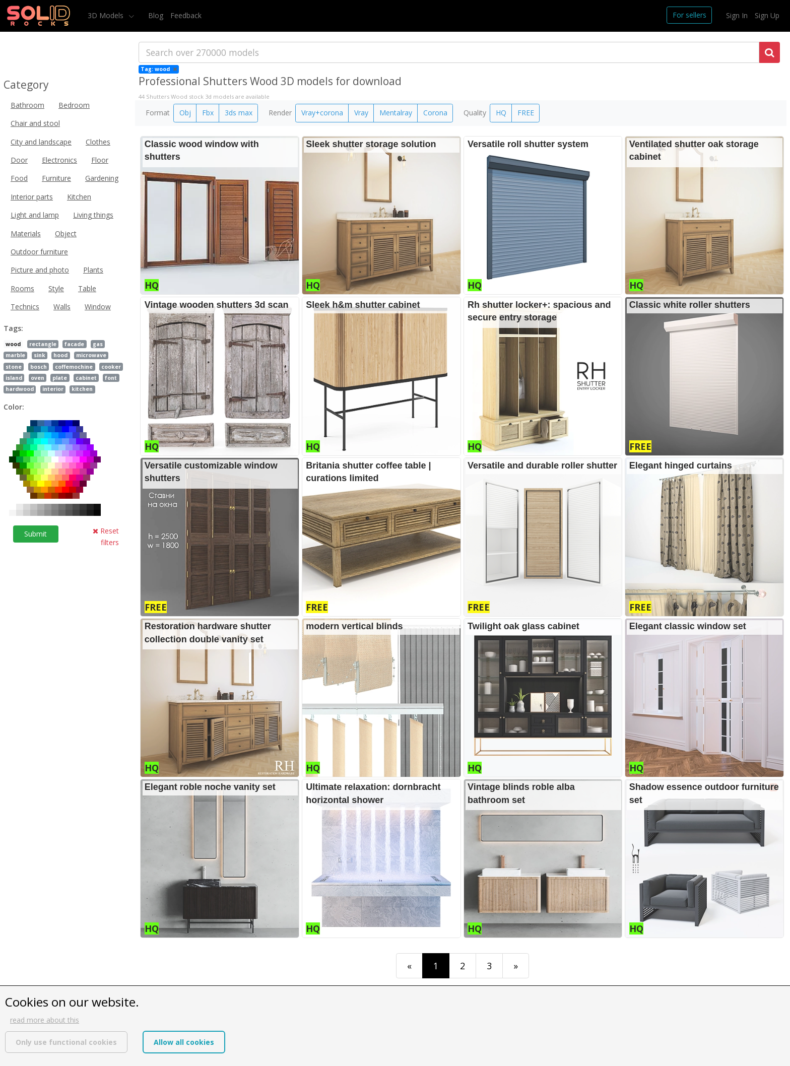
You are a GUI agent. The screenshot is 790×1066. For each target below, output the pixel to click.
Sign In (737, 15)
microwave (91, 355)
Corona (435, 112)
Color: (14, 407)
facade (74, 344)
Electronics (59, 160)
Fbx (208, 112)
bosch (38, 366)
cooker (111, 366)
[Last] (515, 965)
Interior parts (32, 197)
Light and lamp (35, 215)
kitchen (82, 388)
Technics (25, 306)
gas (98, 344)
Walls (62, 306)
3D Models (106, 15)
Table (87, 288)
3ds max (238, 112)
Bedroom (74, 105)
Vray (361, 112)
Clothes (98, 142)
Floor (99, 160)
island (14, 377)
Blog (155, 15)
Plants (93, 270)
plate (59, 377)
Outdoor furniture (39, 251)
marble (15, 355)
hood (60, 355)
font (111, 377)
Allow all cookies (184, 1042)
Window (98, 306)
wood (13, 344)
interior (52, 388)
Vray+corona (322, 112)
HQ (501, 112)
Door (19, 160)
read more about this (44, 1020)
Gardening (101, 178)
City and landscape (41, 142)
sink (39, 355)
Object (66, 233)
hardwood (20, 388)
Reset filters (106, 536)
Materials (26, 233)
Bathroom (27, 105)
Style (56, 288)
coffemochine (74, 366)
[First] (409, 965)
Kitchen (79, 197)
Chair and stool (35, 123)
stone (14, 366)
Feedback (186, 15)
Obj (185, 112)
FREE (525, 112)
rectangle (42, 344)
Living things (93, 215)
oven (37, 377)
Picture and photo (40, 270)
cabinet (86, 377)
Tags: (13, 328)
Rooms (22, 288)
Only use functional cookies (66, 1042)
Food (19, 178)
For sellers (689, 15)
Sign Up (767, 15)
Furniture (56, 178)
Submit (35, 534)
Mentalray (395, 112)
